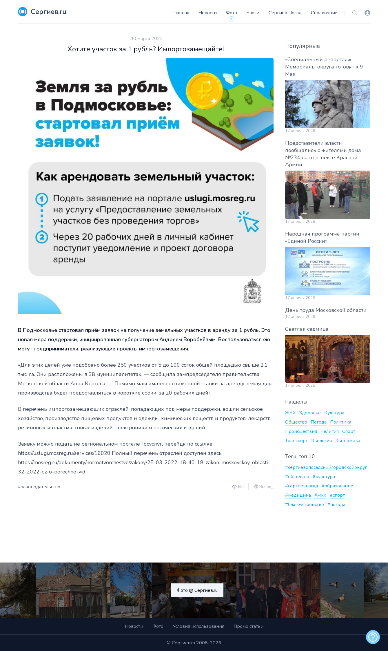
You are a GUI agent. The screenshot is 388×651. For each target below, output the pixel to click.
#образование (337, 486)
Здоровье (310, 413)
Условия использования (198, 626)
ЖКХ (290, 413)
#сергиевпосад (301, 486)
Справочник (324, 13)
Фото (231, 13)
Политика (340, 422)
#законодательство (39, 487)
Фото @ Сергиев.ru (197, 590)
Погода (319, 422)
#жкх (320, 495)
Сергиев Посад (285, 13)
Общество (296, 422)
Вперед (266, 487)
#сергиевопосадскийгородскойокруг (326, 467)
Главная (180, 13)
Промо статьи (248, 626)
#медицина (298, 495)
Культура (334, 413)
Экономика (347, 440)
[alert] (373, 637)
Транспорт (296, 440)
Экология (321, 440)
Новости (207, 13)
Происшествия (301, 431)
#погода (336, 504)
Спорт (348, 431)
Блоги (252, 13)
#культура (324, 476)
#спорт (337, 495)
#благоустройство (304, 504)
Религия (329, 431)
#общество (297, 476)
